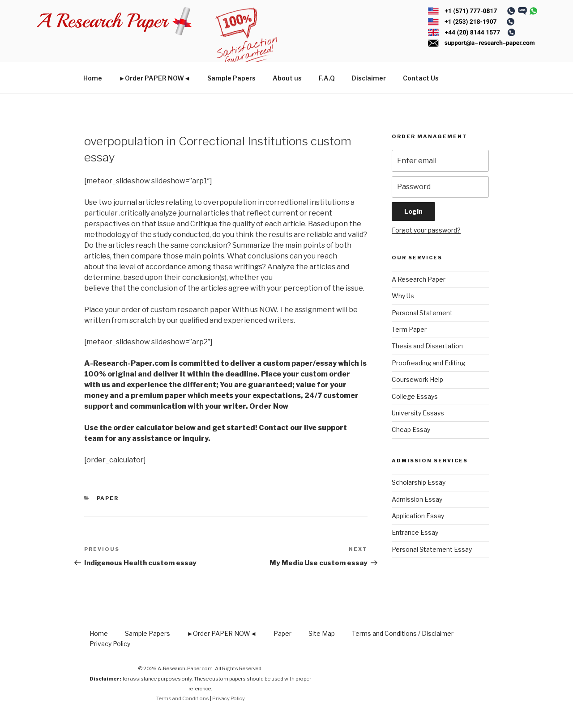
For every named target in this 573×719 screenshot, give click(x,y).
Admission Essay (417, 499)
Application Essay (418, 516)
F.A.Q (327, 78)
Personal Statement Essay (432, 549)
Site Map (321, 633)
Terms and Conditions (182, 698)
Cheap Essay (411, 429)
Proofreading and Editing (428, 363)
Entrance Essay (415, 532)
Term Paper (409, 329)
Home (92, 78)
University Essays (418, 413)
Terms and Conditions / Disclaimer (402, 633)
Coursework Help (417, 379)
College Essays (415, 396)
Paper (108, 498)
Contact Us (421, 78)
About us (287, 78)
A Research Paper (418, 279)
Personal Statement (422, 313)
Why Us (403, 296)
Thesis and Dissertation (427, 346)
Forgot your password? (426, 230)
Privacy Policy (110, 643)
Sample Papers (231, 78)
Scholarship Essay (418, 482)
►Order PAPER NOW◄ (155, 78)
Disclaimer (369, 78)
